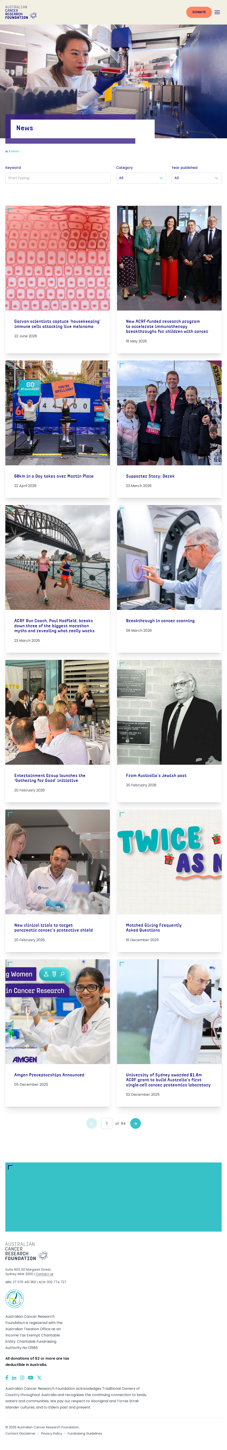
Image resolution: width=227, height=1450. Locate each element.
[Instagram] (22, 1377)
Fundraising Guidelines (85, 1433)
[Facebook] (6, 1377)
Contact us (44, 1274)
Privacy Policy (51, 1433)
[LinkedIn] (14, 1377)
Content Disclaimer (20, 1433)
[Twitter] (39, 1377)
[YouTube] (30, 1378)
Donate (199, 12)
